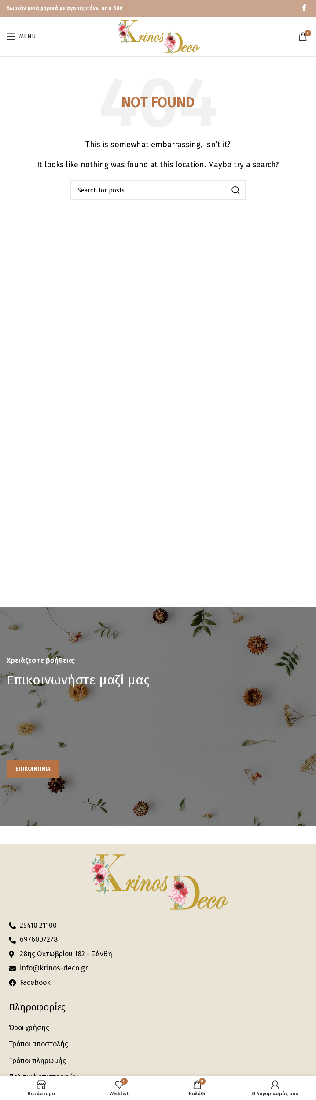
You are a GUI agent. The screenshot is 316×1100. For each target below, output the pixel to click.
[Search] (158, 190)
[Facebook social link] (304, 8)
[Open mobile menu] (21, 36)
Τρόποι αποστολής (38, 1044)
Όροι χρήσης (29, 1028)
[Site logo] (158, 36)
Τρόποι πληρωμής (37, 1061)
